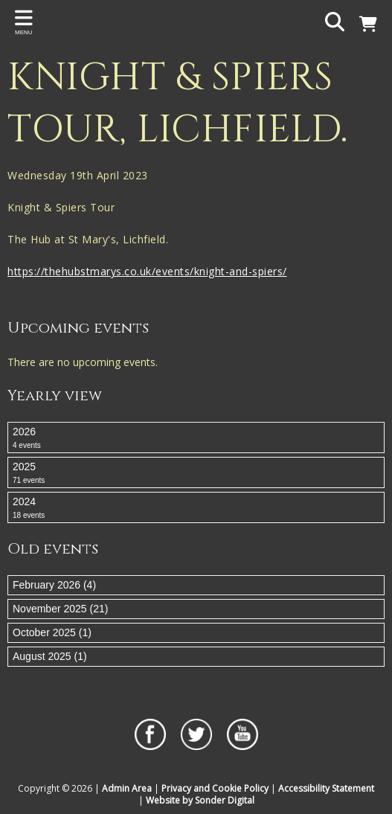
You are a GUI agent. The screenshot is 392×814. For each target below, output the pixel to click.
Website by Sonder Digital (200, 800)
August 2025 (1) (50, 656)
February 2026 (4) (54, 585)
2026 (196, 438)
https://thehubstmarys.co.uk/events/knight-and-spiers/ (147, 271)
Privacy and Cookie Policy (215, 788)
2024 (196, 508)
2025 (196, 473)
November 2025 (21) (60, 609)
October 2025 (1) (52, 632)
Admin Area (127, 788)
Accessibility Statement (326, 788)
